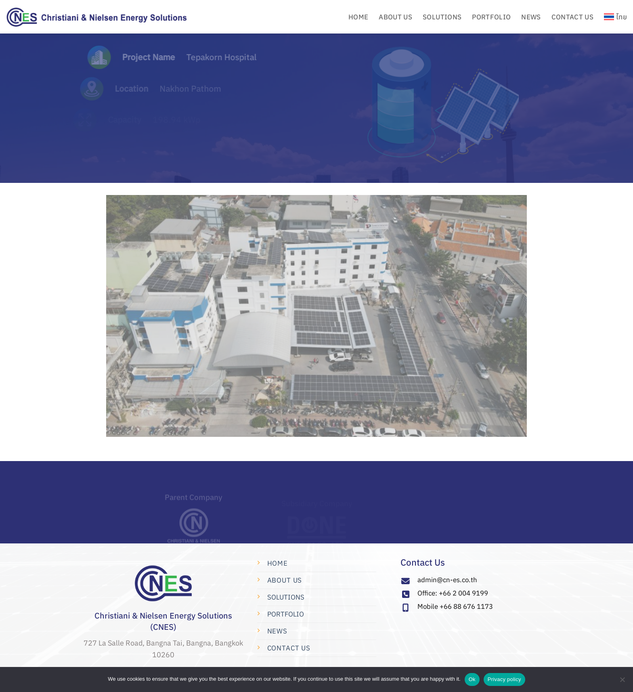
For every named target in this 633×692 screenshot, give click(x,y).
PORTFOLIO (491, 17)
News (531, 17)
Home (277, 563)
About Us (284, 580)
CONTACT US (572, 17)
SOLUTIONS (285, 597)
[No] (622, 681)
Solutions (442, 17)
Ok (472, 679)
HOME (358, 17)
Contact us (288, 648)
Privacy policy (504, 679)
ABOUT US (395, 17)
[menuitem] (615, 16)
